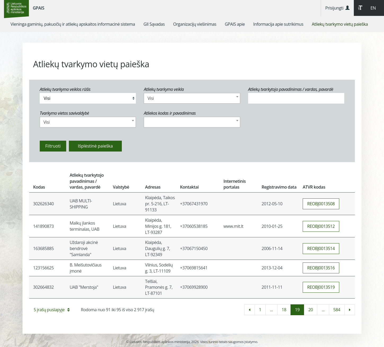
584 (336, 310)
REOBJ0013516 (321, 268)
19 (297, 310)
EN (373, 8)
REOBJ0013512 (321, 226)
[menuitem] (72, 24)
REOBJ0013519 (321, 287)
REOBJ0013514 (321, 248)
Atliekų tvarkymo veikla (164, 89)
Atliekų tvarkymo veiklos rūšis (65, 89)
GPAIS (38, 8)
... (271, 310)
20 (310, 310)
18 (284, 310)
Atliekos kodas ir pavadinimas (170, 113)
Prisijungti (337, 8)
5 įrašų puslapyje (51, 310)
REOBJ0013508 (321, 204)
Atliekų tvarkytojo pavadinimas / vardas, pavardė (290, 89)
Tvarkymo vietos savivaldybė (64, 113)
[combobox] (192, 98)
